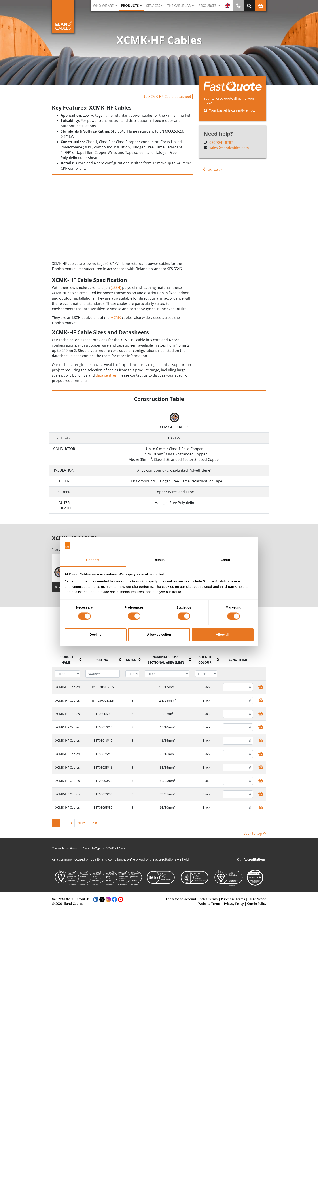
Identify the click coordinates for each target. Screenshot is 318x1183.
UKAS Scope (257, 899)
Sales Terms (209, 899)
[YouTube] (120, 899)
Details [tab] (159, 560)
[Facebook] (114, 899)
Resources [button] (207, 5)
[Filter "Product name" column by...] (67, 673)
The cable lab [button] (179, 5)
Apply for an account (180, 899)
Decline (95, 634)
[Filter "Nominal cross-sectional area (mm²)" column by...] (167, 673)
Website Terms (209, 904)
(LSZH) (116, 287)
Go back (212, 169)
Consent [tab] (93, 560)
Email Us (83, 899)
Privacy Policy (234, 904)
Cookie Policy (256, 904)
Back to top (254, 833)
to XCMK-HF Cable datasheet (167, 96)
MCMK (115, 317)
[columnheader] (67, 659)
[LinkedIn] (95, 899)
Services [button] (153, 5)
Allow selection (159, 634)
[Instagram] (108, 899)
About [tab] (225, 560)
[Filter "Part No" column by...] (102, 674)
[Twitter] (102, 899)
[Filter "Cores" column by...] (132, 673)
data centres (106, 375)
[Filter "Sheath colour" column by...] (206, 673)
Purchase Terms (233, 899)
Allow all (222, 634)
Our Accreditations (251, 859)
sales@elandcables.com (229, 147)
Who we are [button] (103, 5)
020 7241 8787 (221, 142)
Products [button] (130, 5)
